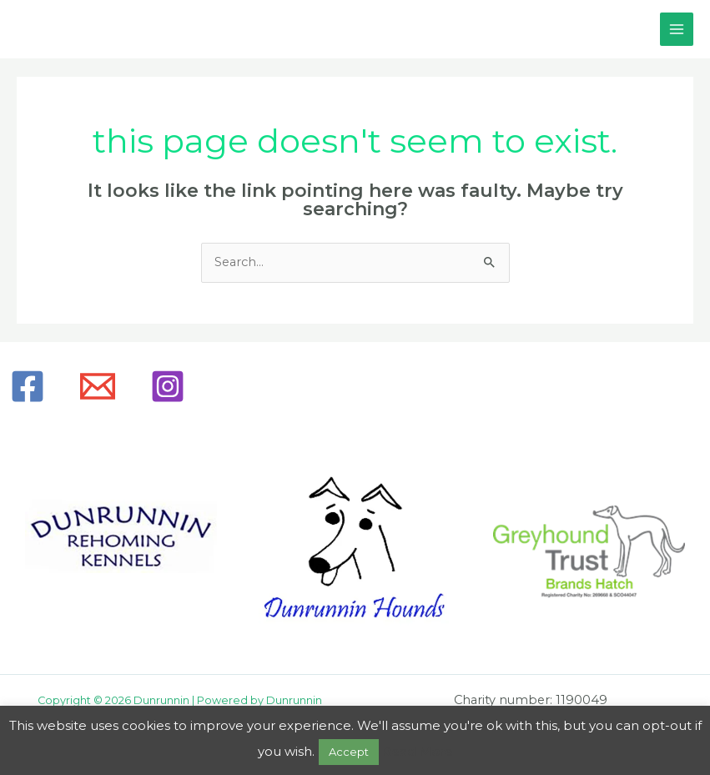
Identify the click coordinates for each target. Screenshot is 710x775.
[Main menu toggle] (676, 29)
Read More (417, 751)
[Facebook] (27, 386)
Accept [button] (349, 751)
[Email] (97, 386)
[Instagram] (167, 386)
